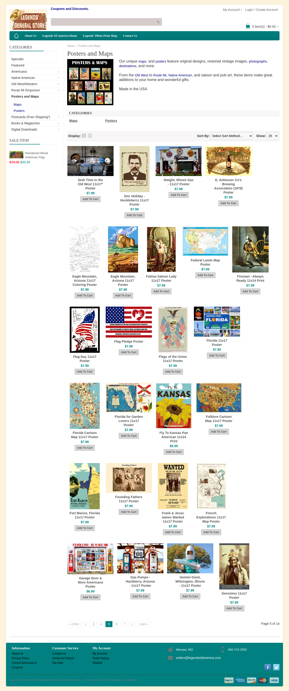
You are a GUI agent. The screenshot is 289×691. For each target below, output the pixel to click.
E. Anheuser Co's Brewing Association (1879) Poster (228, 186)
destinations (127, 66)
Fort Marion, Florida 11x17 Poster (84, 515)
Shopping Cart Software (124, 680)
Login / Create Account (261, 10)
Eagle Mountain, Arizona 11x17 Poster (123, 281)
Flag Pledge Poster (128, 341)
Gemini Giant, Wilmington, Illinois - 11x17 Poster (190, 581)
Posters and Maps (25, 96)
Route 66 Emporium (25, 90)
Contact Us (130, 35)
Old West (141, 75)
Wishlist (97, 662)
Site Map (57, 662)
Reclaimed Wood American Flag (36, 155)
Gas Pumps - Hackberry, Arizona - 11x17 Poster (140, 581)
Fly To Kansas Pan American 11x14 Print (174, 437)
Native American (23, 78)
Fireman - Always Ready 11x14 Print (250, 278)
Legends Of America (68, 680)
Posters (19, 111)
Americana (19, 71)
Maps (17, 104)
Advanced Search (63, 658)
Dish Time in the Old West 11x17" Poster (90, 184)
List (90, 136)
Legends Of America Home (59, 35)
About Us (30, 35)
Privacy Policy (20, 658)
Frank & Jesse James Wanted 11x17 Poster (173, 517)
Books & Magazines (25, 123)
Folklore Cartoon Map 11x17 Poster (218, 419)
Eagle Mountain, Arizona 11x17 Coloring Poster (84, 281)
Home (71, 46)
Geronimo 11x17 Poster (234, 595)
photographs (258, 61)
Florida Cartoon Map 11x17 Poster (84, 435)
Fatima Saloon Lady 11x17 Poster (161, 278)
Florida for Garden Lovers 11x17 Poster (129, 421)
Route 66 (159, 75)
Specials (17, 59)
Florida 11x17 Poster (217, 343)
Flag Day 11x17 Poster (84, 359)
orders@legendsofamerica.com (198, 658)
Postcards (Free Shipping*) (30, 117)
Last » (143, 624)
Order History (101, 658)
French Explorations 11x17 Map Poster (211, 517)
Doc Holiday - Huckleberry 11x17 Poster (134, 200)
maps (142, 61)
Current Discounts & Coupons (24, 663)
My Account (100, 653)
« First (74, 624)
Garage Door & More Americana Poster (90, 582)
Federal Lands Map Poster (205, 262)
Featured (17, 65)
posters (161, 61)
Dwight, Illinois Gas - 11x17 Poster (178, 182)
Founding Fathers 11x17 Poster (128, 499)
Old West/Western (24, 84)
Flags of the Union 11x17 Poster (173, 359)
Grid (84, 136)
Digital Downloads (24, 129)
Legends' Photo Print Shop (100, 35)
